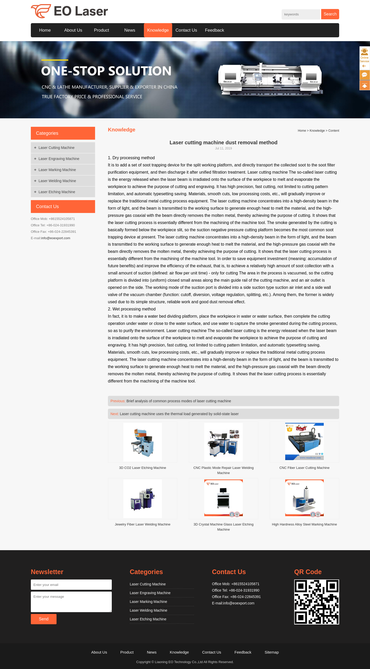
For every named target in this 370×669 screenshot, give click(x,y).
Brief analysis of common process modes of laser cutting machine (178, 401)
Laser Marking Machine (57, 170)
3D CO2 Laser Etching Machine (142, 468)
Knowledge (158, 30)
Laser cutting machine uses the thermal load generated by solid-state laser (179, 414)
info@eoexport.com (55, 238)
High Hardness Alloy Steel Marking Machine (304, 524)
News (129, 30)
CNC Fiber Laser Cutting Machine (304, 468)
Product (101, 30)
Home (45, 30)
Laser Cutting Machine (57, 148)
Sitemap (272, 652)
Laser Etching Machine (57, 192)
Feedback (214, 30)
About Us (73, 30)
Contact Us (186, 30)
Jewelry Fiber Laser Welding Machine (143, 524)
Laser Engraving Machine (59, 159)
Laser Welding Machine (57, 181)
